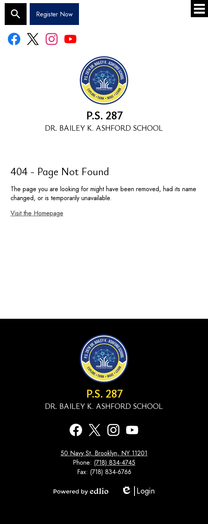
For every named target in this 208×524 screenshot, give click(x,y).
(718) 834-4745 (114, 462)
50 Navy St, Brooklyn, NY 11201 (104, 453)
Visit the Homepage (37, 213)
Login (138, 491)
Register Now (54, 14)
